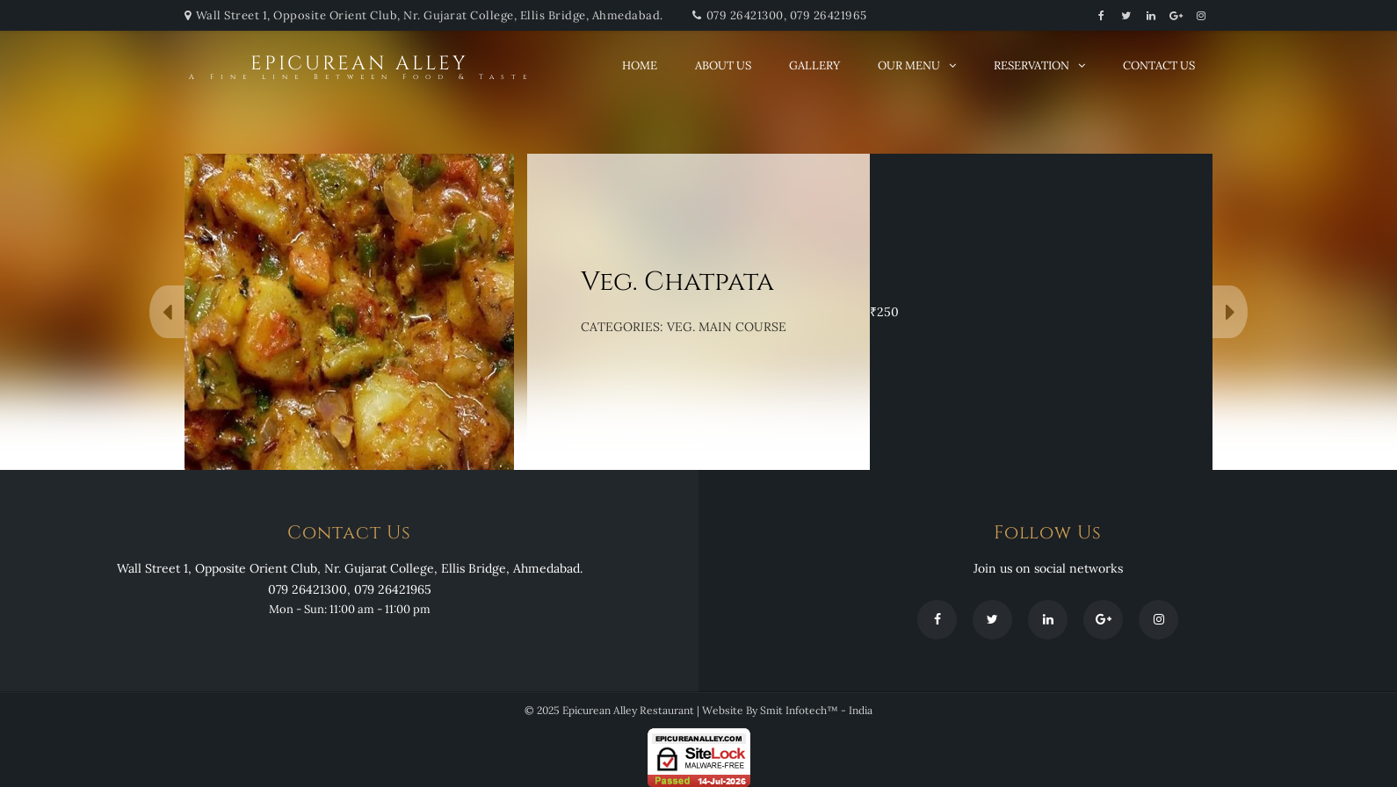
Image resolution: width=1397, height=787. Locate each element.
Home (639, 65)
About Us (723, 65)
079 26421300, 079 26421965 (786, 15)
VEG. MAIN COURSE (726, 327)
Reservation (1031, 65)
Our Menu (909, 65)
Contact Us (1159, 65)
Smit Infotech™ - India (816, 710)
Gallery (814, 65)
